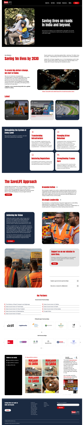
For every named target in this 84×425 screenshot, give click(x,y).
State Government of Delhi (51, 306)
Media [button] (70, 3)
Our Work (8, 194)
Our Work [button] (53, 3)
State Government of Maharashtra (15, 311)
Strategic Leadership (50, 199)
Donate (54, 263)
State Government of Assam (13, 313)
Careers (45, 402)
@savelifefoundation (32, 357)
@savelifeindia (73, 360)
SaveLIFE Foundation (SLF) (69, 358)
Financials (45, 403)
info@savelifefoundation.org (10, 420)
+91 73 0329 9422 (34, 414)
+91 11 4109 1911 (33, 405)
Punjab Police (47, 311)
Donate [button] (76, 3)
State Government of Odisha (51, 304)
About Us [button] (47, 3)
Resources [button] (64, 3)
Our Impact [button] (59, 3)
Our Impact (10, 241)
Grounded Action (48, 187)
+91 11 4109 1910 (33, 406)
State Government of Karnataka (52, 309)
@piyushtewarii (68, 377)
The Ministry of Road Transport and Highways (18, 304)
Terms (45, 406)
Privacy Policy (46, 405)
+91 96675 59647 (34, 409)
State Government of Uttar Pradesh (15, 309)
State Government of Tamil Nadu (14, 306)
